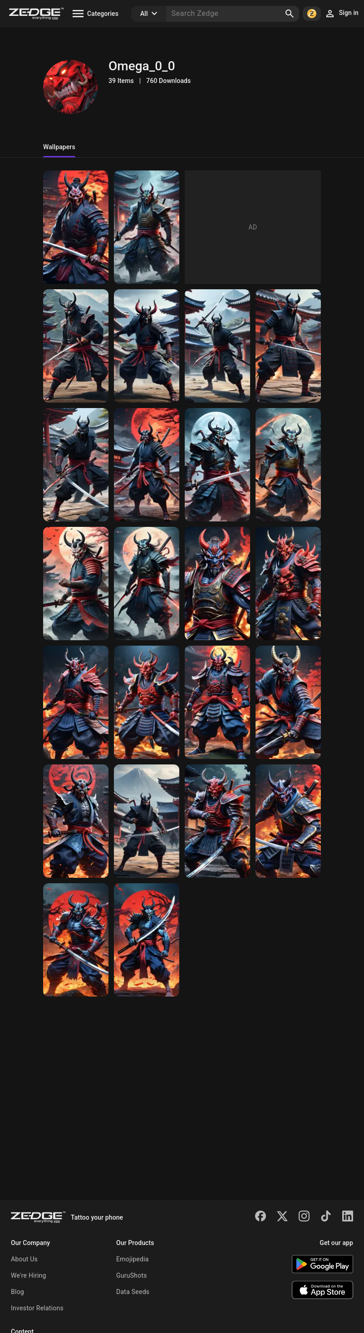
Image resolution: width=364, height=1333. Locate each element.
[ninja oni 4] (75, 346)
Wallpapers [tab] (59, 147)
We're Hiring (28, 1275)
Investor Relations (37, 1308)
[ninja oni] (288, 346)
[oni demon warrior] (75, 940)
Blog (17, 1291)
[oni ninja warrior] (146, 821)
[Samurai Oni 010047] (75, 227)
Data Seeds (132, 1291)
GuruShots (131, 1275)
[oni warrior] (217, 821)
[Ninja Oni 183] (146, 227)
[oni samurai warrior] (146, 464)
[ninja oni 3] (146, 346)
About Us (24, 1259)
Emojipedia (132, 1259)
